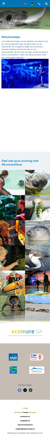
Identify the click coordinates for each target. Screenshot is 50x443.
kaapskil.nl (25, 420)
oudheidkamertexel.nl (25, 429)
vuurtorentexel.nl (25, 425)
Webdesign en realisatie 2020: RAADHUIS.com (25, 433)
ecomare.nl (25, 416)
